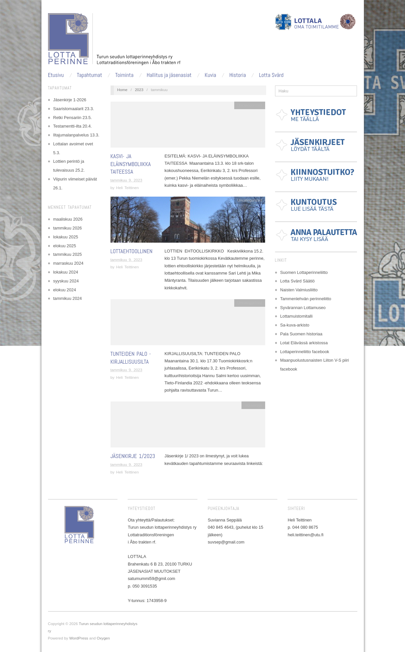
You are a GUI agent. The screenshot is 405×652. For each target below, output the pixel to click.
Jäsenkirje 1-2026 (70, 99)
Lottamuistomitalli (296, 316)
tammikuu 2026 (67, 228)
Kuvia (210, 75)
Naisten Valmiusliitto (299, 289)
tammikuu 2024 (67, 298)
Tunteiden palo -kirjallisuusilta (131, 357)
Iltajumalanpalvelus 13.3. (76, 135)
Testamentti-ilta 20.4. (72, 126)
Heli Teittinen (127, 187)
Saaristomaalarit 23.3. (73, 108)
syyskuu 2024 (66, 280)
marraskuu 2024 (68, 263)
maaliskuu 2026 (68, 219)
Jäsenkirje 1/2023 (133, 456)
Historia (237, 75)
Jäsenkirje (253, 405)
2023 (139, 89)
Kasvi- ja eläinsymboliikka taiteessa (131, 164)
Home (122, 89)
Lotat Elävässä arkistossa (304, 342)
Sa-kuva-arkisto (295, 325)
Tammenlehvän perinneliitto (305, 298)
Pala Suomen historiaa (301, 333)
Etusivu (56, 75)
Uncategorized (249, 105)
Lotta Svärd (271, 75)
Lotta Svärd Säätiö (297, 280)
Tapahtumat (89, 75)
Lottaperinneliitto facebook (304, 351)
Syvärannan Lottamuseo (303, 307)
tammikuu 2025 (67, 254)
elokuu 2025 (64, 245)
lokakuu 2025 (65, 236)
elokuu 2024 (64, 289)
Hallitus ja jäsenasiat (169, 75)
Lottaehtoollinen (132, 251)
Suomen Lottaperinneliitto (304, 272)
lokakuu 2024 (65, 272)
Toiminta (124, 75)
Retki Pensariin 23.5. (72, 117)
